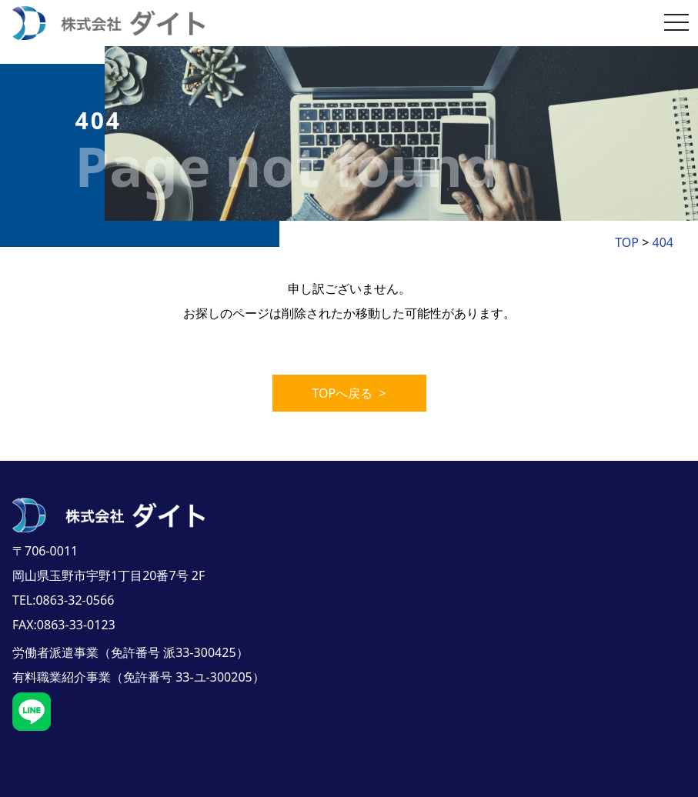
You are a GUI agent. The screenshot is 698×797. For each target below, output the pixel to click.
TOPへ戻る (349, 393)
